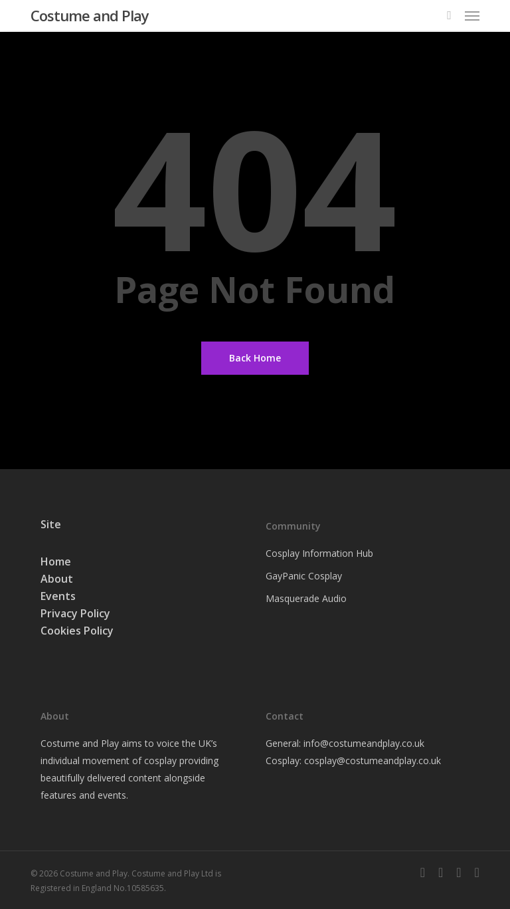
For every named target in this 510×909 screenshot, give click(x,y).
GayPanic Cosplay (304, 575)
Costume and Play (90, 15)
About (57, 578)
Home (56, 561)
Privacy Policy (75, 613)
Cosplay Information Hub (319, 553)
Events (58, 596)
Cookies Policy (77, 630)
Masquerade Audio (306, 598)
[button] (472, 15)
